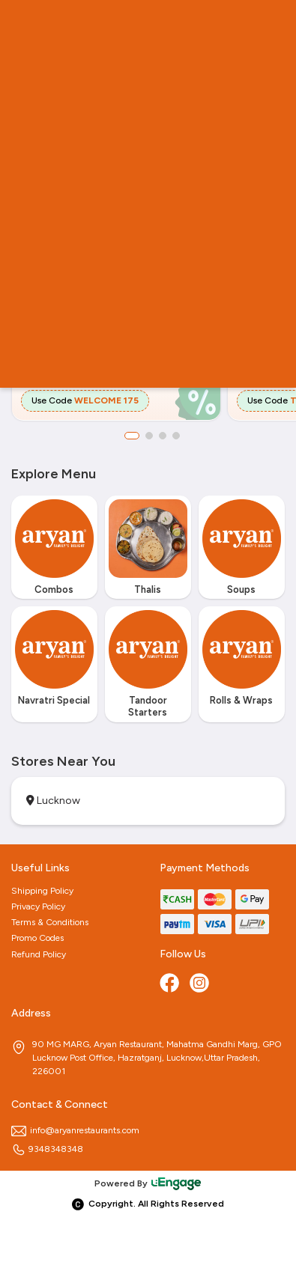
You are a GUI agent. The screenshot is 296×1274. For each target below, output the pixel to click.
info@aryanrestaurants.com (75, 1130)
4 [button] (176, 435)
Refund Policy (38, 954)
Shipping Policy (42, 891)
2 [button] (149, 435)
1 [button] (131, 435)
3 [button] (162, 435)
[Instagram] (201, 984)
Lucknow (53, 800)
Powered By (148, 1183)
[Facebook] (171, 984)
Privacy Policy (38, 906)
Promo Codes (37, 938)
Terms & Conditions (49, 922)
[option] (54, 551)
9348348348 (47, 1149)
